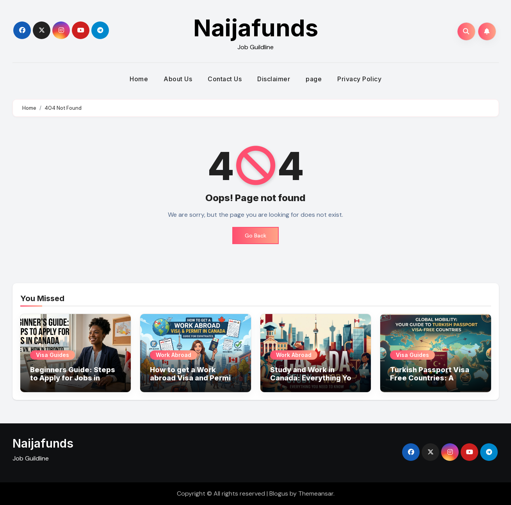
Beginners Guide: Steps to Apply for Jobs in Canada (72, 378)
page (314, 79)
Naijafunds (255, 28)
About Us (178, 79)
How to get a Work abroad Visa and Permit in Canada (192, 378)
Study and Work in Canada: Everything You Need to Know (313, 378)
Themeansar (315, 493)
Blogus (278, 493)
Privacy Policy (359, 79)
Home (139, 79)
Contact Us (225, 79)
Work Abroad (173, 355)
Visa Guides (52, 355)
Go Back (255, 235)
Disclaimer (273, 79)
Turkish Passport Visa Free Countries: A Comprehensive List (429, 378)
